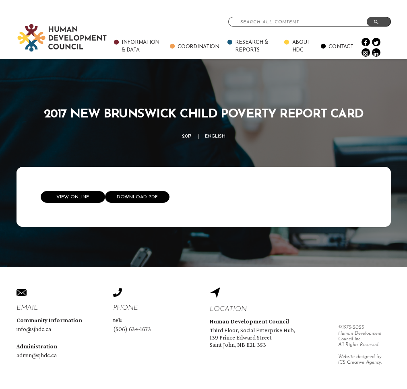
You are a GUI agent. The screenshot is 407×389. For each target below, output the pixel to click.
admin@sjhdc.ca (37, 355)
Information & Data (140, 46)
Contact (340, 46)
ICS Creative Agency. (360, 362)
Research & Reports (251, 46)
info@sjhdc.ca (34, 329)
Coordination (198, 46)
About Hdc (301, 46)
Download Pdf (137, 197)
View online (72, 197)
